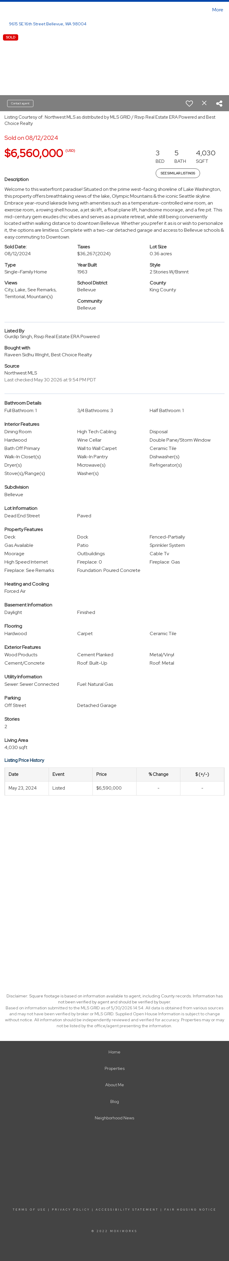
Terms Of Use (29, 1210)
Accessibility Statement (127, 1210)
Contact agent (20, 103)
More (217, 10)
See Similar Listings (178, 173)
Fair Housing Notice (190, 1210)
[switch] (189, 103)
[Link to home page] (6, 10)
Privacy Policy (71, 1210)
